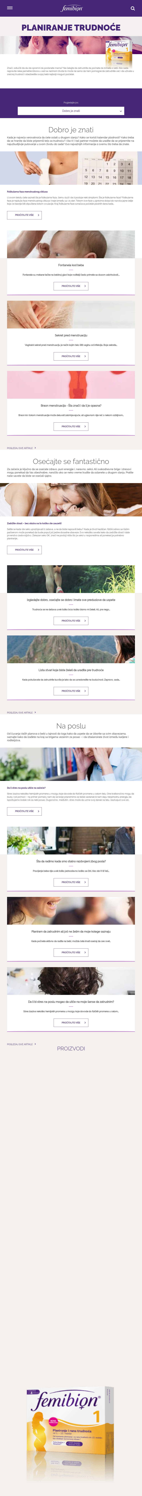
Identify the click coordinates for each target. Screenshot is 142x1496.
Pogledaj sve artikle (20, 448)
